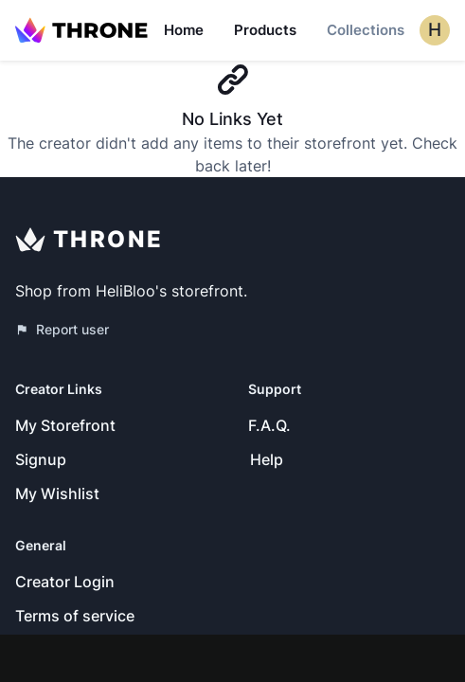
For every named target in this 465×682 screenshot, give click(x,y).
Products (265, 30)
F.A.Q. (269, 425)
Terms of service (74, 615)
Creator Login (65, 581)
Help (266, 459)
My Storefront (65, 425)
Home (184, 30)
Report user (62, 329)
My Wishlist (57, 493)
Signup (40, 459)
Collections (365, 30)
